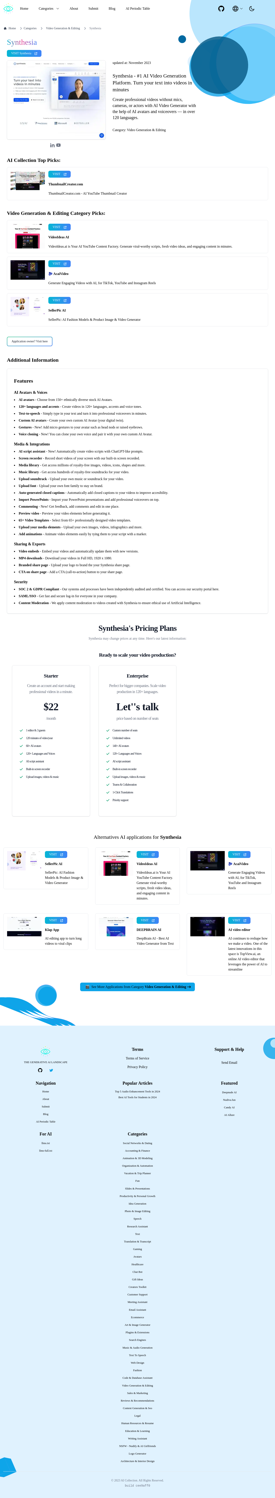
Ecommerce (137, 1317)
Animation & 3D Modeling (137, 1158)
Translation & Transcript (137, 1241)
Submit (93, 8)
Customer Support (137, 1294)
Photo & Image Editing (137, 1211)
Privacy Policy (137, 1067)
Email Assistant (137, 1309)
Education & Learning (137, 1431)
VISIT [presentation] (59, 174)
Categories (27, 28)
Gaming (137, 1249)
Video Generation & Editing (63, 28)
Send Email (229, 1062)
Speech (138, 1218)
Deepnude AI (229, 1092)
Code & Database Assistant (137, 1377)
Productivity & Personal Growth (137, 1196)
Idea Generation (137, 1203)
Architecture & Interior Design (137, 1461)
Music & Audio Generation (137, 1347)
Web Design (137, 1362)
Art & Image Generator (137, 1324)
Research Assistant (137, 1226)
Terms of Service (137, 1058)
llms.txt (45, 1143)
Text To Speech (137, 1355)
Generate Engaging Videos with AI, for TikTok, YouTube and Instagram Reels (102, 283)
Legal (137, 1415)
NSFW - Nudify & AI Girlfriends (137, 1446)
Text (137, 1234)
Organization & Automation (137, 1165)
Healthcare (137, 1264)
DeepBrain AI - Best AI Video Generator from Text (155, 941)
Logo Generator (137, 1453)
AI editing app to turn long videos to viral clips (63, 941)
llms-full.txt (45, 1150)
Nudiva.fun (229, 1099)
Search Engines (137, 1339)
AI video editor (239, 930)
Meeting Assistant (137, 1302)
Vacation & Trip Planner (137, 1173)
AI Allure (229, 1115)
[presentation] (252, 9)
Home (24, 8)
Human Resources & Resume (137, 1423)
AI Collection (129, 1480)
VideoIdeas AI (58, 237)
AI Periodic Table (138, 8)
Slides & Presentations (137, 1188)
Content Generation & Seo (137, 1408)
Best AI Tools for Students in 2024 (137, 1097)
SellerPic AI (57, 310)
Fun (137, 1180)
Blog (112, 8)
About (74, 8)
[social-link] (221, 9)
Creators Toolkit (137, 1287)
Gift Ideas (137, 1279)
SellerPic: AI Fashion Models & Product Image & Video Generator (94, 319)
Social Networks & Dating (137, 1143)
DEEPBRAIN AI (149, 930)
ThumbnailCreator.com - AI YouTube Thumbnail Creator (87, 193)
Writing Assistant (137, 1438)
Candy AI (229, 1107)
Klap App (52, 930)
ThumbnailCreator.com (65, 184)
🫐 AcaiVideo (58, 274)
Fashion (137, 1370)
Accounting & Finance (137, 1150)
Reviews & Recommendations (137, 1400)
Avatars (137, 1256)
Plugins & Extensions (138, 1332)
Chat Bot (137, 1271)
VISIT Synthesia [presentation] (24, 53)
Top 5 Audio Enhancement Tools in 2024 (137, 1091)
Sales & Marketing (137, 1393)
